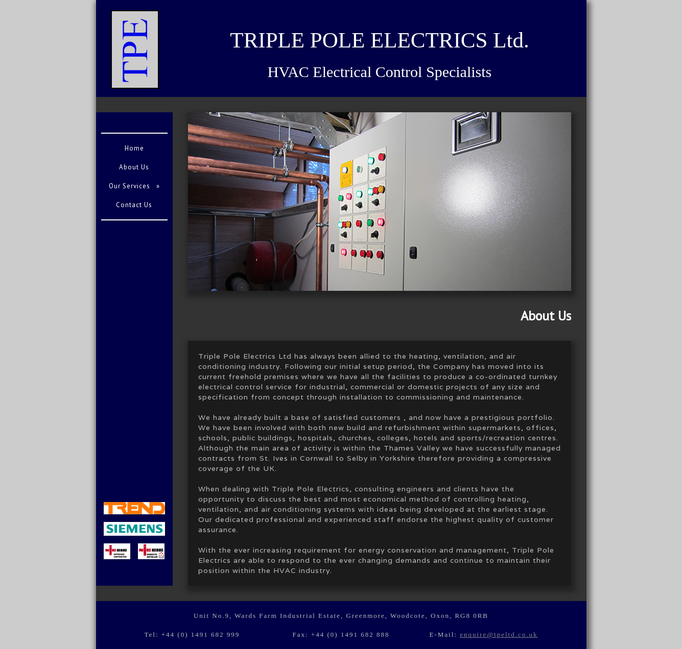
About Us (134, 167)
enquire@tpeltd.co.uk (498, 634)
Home (134, 148)
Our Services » (134, 186)
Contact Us (134, 205)
